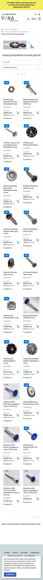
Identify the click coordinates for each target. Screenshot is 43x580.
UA (39, 14)
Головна (7, 553)
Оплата (15, 553)
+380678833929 (9, 14)
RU (36, 14)
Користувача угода (15, 556)
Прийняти (10, 574)
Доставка (24, 553)
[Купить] (18, 113)
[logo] (11, 19)
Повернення (34, 553)
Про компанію (30, 556)
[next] (39, 517)
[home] (2, 29)
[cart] (32, 19)
